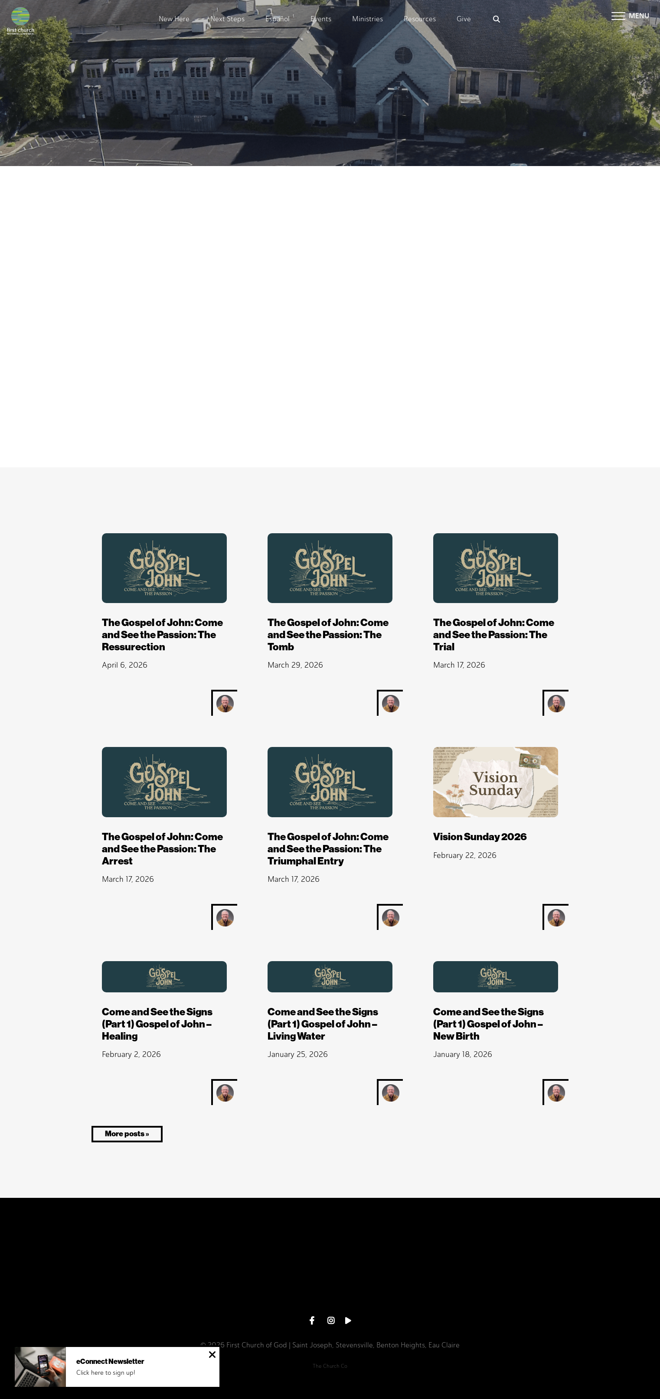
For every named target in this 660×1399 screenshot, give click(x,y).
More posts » (127, 1133)
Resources (420, 19)
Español (277, 19)
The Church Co (330, 1366)
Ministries (367, 19)
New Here (174, 19)
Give (464, 19)
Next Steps (227, 19)
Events (320, 19)
